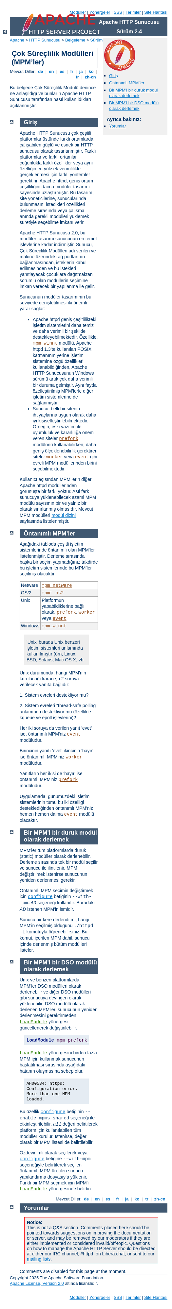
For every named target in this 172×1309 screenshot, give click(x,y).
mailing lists (38, 1259)
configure (40, 896)
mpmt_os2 (53, 593)
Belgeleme (75, 40)
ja (81, 71)
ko (91, 71)
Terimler (133, 12)
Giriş (113, 75)
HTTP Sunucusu (44, 40)
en (51, 71)
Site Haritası (155, 12)
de (40, 71)
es (62, 71)
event (82, 457)
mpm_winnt (45, 343)
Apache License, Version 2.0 (37, 1283)
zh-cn (90, 77)
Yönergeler (99, 12)
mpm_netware (57, 585)
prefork (68, 438)
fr (72, 71)
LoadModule (33, 1022)
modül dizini (63, 515)
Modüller (78, 12)
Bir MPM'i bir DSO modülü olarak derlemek (134, 105)
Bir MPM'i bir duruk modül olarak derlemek (133, 93)
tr (77, 77)
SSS (118, 12)
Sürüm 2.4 (100, 40)
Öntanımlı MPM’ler (126, 82)
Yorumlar (117, 126)
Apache (17, 40)
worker (54, 457)
